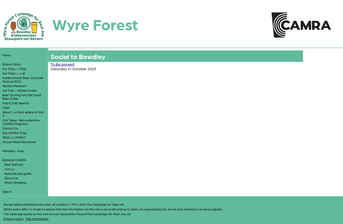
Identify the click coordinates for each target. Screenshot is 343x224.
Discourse (11, 178)
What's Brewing (15, 182)
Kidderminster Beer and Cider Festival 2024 (23, 79)
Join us (9, 169)
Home (6, 55)
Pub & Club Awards (15, 103)
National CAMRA (14, 160)
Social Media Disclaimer (19, 142)
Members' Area (13, 151)
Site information (37, 218)
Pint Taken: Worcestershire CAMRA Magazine (21, 121)
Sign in (7, 191)
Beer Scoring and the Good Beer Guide (21, 96)
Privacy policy (14, 218)
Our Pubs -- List (13, 73)
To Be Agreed (62, 64)
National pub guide (17, 173)
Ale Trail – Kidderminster (19, 90)
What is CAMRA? (14, 137)
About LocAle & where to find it (22, 113)
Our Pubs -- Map (14, 68)
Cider (6, 107)
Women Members (14, 86)
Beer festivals (13, 164)
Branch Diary (11, 64)
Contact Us (10, 128)
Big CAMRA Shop (14, 132)
